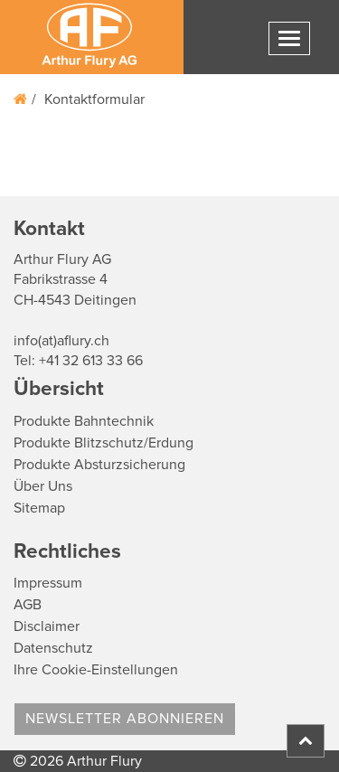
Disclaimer (47, 626)
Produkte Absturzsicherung (99, 465)
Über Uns (43, 486)
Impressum (48, 583)
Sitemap (39, 508)
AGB (28, 605)
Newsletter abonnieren (124, 719)
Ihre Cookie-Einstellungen (96, 670)
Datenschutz (53, 648)
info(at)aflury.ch (61, 341)
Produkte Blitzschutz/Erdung (103, 443)
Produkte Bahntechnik (84, 421)
